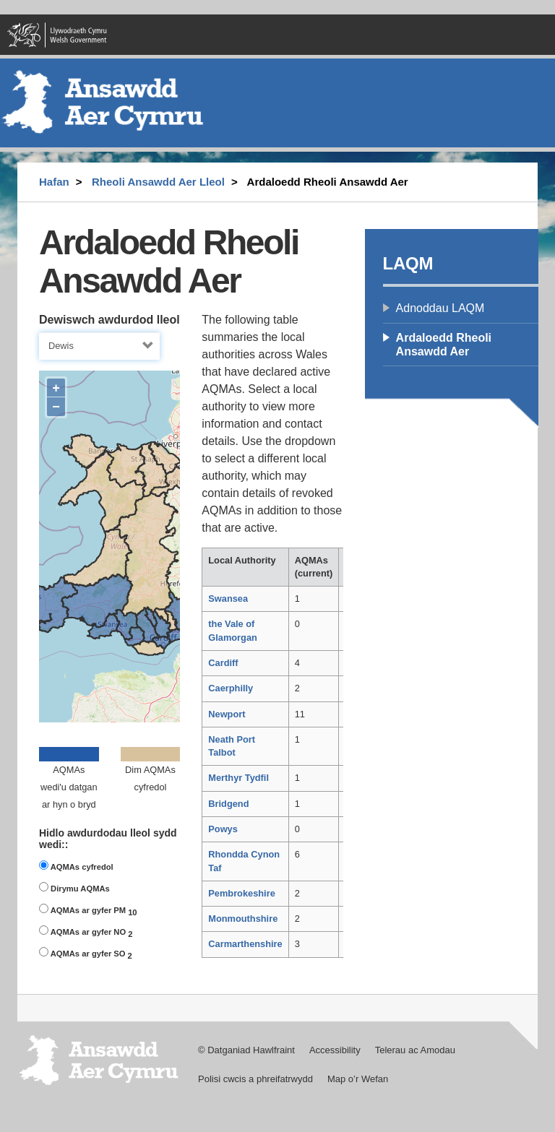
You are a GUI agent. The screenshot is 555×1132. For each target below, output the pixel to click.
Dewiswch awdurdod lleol (109, 320)
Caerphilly (230, 688)
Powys (223, 829)
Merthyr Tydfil (238, 777)
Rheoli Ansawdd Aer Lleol (158, 182)
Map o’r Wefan (357, 1078)
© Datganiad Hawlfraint (246, 1050)
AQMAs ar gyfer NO (85, 931)
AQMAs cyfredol (76, 865)
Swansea (228, 598)
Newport (226, 714)
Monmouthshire (243, 918)
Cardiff (223, 662)
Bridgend (228, 803)
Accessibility (335, 1050)
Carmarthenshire (245, 943)
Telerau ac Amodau (415, 1050)
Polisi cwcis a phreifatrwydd (255, 1078)
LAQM (408, 263)
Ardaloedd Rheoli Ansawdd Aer (443, 345)
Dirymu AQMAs (74, 887)
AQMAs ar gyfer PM (88, 910)
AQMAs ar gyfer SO (85, 953)
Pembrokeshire (241, 893)
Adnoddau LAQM (440, 308)
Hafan (54, 182)
